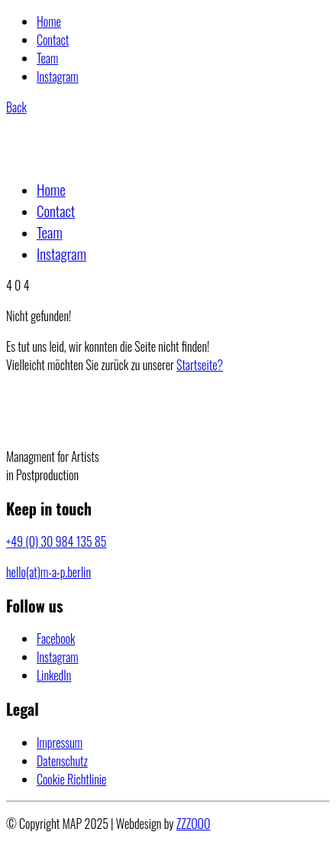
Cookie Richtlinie (71, 779)
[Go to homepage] (81, 157)
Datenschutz (62, 761)
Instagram (58, 76)
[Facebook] (56, 638)
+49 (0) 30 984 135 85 (56, 541)
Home (49, 21)
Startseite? (199, 365)
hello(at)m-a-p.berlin (48, 572)
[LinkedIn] (54, 675)
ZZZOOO (193, 823)
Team (47, 58)
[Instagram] (58, 657)
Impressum (59, 742)
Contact (53, 40)
